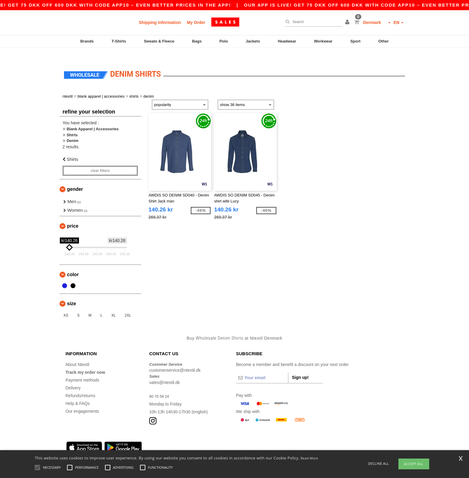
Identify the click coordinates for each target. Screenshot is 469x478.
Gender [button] (75, 178)
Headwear (287, 41)
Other (383, 41)
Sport (355, 41)
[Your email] (262, 367)
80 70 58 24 (160, 385)
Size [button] (71, 293)
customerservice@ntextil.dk (174, 360)
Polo (224, 41)
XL (113, 305)
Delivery (73, 377)
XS (65, 305)
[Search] (312, 21)
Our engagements (82, 400)
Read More (309, 458)
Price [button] (72, 215)
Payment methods (82, 369)
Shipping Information (160, 22)
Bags (197, 41)
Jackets (253, 41)
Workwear (323, 41)
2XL (128, 305)
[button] (348, 22)
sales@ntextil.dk (164, 372)
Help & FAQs (78, 393)
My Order (196, 22)
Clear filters (100, 160)
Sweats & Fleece (159, 41)
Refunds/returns (80, 385)
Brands (87, 41)
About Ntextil (77, 354)
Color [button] (73, 264)
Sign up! (300, 366)
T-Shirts (119, 41)
